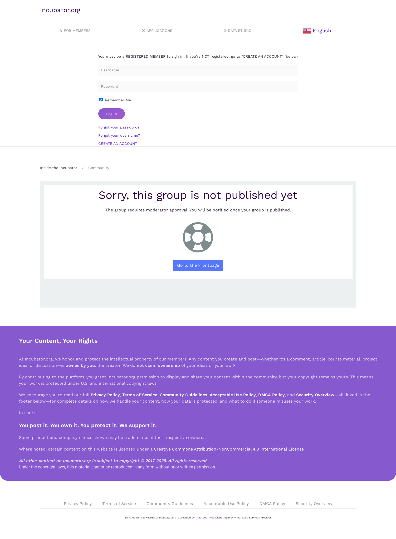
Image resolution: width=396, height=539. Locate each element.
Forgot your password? (119, 127)
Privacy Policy (105, 394)
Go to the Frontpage (198, 265)
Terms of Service (139, 394)
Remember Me (115, 100)
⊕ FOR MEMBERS (75, 30)
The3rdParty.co (204, 517)
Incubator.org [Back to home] (60, 10)
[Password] (198, 86)
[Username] (198, 70)
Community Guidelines (183, 394)
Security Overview (315, 394)
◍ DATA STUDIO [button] (237, 30)
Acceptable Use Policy (233, 394)
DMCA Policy (271, 394)
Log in (111, 114)
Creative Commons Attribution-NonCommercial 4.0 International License (229, 449)
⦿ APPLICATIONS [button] (157, 30)
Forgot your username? (119, 135)
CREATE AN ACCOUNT (117, 143)
